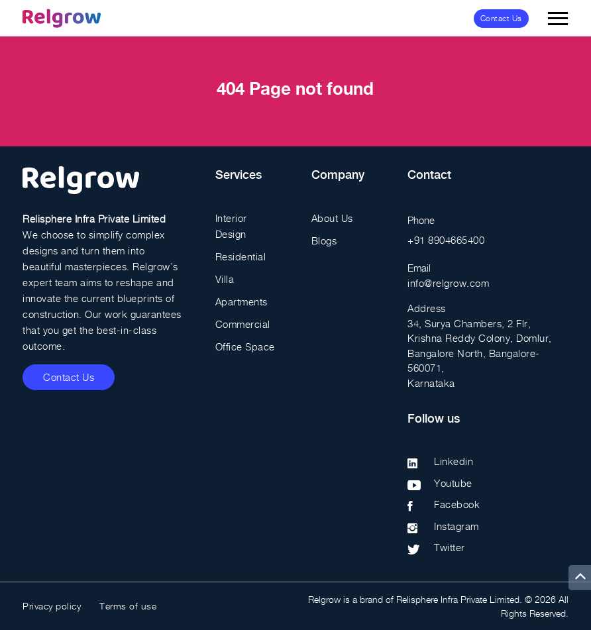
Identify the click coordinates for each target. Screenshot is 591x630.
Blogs (324, 240)
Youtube (453, 483)
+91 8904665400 (445, 240)
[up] (579, 577)
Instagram (456, 526)
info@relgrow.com (448, 283)
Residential (240, 256)
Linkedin (453, 461)
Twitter (449, 547)
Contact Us (501, 18)
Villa (225, 279)
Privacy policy (52, 605)
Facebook (457, 504)
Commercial (242, 324)
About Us (332, 218)
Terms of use (127, 605)
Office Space (245, 346)
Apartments (241, 301)
